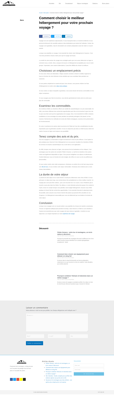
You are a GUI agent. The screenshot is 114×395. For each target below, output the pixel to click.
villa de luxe (45, 166)
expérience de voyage (69, 213)
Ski (60, 3)
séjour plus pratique (61, 86)
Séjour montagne (82, 3)
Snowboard (68, 3)
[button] (44, 36)
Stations (95, 3)
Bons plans (105, 3)
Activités (51, 3)
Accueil (41, 12)
